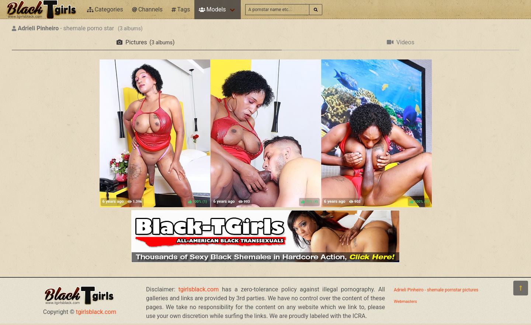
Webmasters (405, 301)
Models (212, 9)
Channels (147, 9)
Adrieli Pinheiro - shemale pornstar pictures (436, 289)
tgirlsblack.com (96, 311)
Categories (105, 9)
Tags (180, 9)
